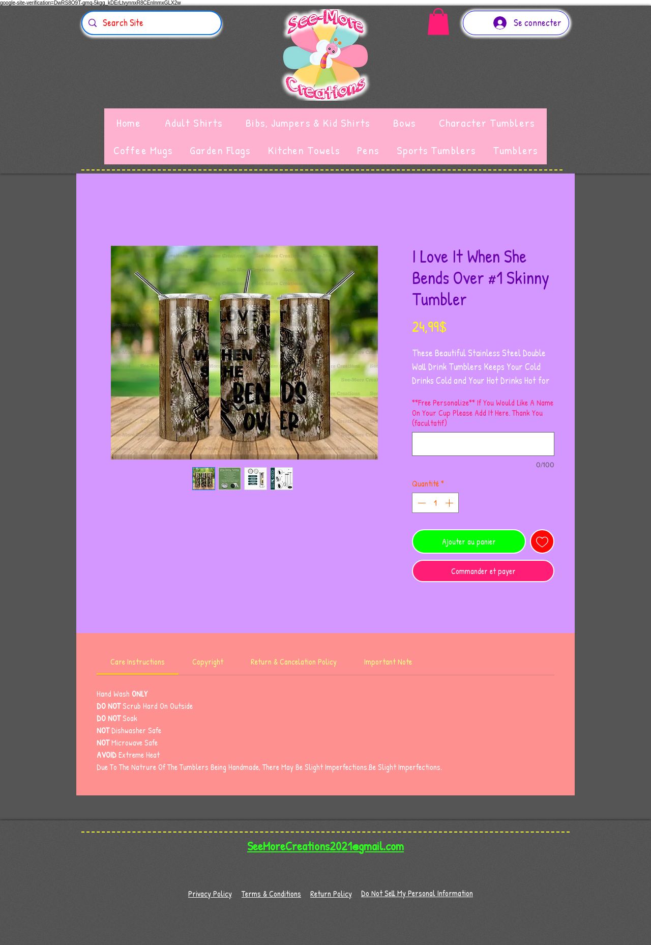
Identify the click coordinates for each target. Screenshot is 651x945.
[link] (137, 661)
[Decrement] (420, 502)
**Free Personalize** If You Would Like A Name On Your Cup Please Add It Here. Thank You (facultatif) (482, 412)
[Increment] (450, 502)
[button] (438, 21)
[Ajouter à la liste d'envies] (542, 541)
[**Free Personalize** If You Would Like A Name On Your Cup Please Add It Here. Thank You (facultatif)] (483, 444)
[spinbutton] (435, 502)
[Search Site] (151, 23)
